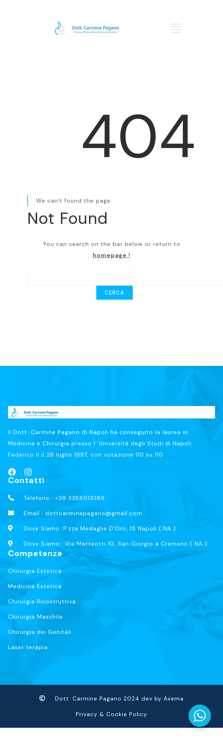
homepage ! (111, 255)
